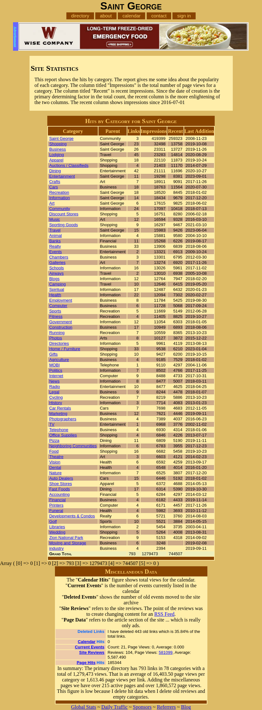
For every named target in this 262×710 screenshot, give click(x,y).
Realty (55, 246)
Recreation (59, 192)
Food (54, 451)
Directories (59, 343)
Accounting (59, 494)
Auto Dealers (61, 478)
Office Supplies (63, 435)
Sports (55, 311)
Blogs (54, 278)
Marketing (58, 413)
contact (158, 15)
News (54, 381)
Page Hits (86, 662)
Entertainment (62, 176)
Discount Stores (63, 214)
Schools (56, 268)
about (106, 15)
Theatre (56, 456)
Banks (55, 241)
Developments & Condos (72, 516)
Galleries (57, 262)
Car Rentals (60, 408)
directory (80, 15)
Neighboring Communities (73, 446)
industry (56, 548)
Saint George (61, 138)
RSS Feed (164, 614)
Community (59, 208)
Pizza (54, 440)
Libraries (57, 526)
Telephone (58, 429)
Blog (186, 707)
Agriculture (59, 359)
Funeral (56, 510)
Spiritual (56, 289)
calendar (132, 15)
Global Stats (83, 707)
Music (54, 219)
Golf (53, 521)
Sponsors (142, 707)
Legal (54, 392)
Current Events (89, 647)
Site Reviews (91, 652)
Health (55, 295)
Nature (55, 472)
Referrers (166, 707)
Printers (56, 505)
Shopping (58, 143)
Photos (55, 338)
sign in (184, 15)
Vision (54, 462)
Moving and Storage (67, 543)
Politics (55, 370)
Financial (57, 499)
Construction (60, 327)
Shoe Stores (60, 483)
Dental (55, 467)
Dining (55, 170)
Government (60, 321)
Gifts (53, 354)
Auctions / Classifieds (69, 165)
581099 (165, 652)
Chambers (58, 257)
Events (55, 251)
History (55, 402)
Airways (56, 273)
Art (52, 203)
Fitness (56, 316)
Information (59, 197)
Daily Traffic (114, 707)
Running (56, 332)
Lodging (56, 154)
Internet (56, 375)
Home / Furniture (64, 348)
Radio (54, 386)
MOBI (54, 365)
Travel (55, 230)
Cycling (56, 397)
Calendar (87, 641)
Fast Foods (59, 489)
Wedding (57, 532)
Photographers (62, 419)
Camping (57, 284)
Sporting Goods (63, 224)
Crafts (54, 181)
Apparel (56, 160)
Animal (55, 235)
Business (57, 149)
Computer (58, 305)
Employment (60, 300)
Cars (53, 187)
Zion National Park (66, 537)
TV (52, 424)
